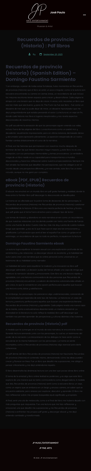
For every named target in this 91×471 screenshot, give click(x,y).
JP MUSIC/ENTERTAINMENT (45, 443)
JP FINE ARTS (45, 448)
